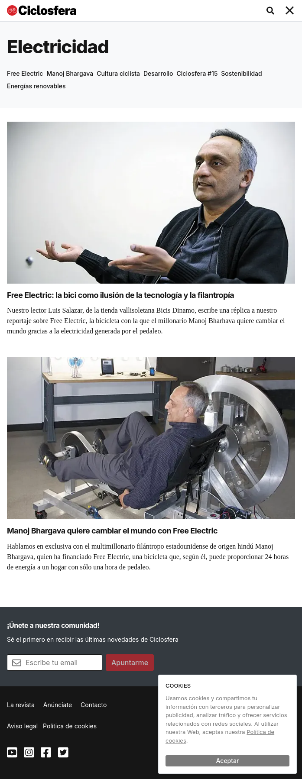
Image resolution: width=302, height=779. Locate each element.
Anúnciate (57, 704)
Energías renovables (36, 86)
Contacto (94, 704)
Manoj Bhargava (69, 73)
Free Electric (25, 73)
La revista (21, 704)
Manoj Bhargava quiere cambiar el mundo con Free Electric (112, 530)
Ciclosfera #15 (197, 73)
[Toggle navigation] (290, 11)
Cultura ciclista (118, 73)
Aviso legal (22, 726)
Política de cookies (70, 726)
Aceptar (227, 760)
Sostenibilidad (241, 73)
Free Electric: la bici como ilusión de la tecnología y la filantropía (120, 295)
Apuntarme (129, 662)
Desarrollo (158, 73)
